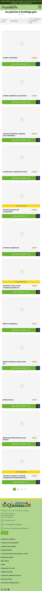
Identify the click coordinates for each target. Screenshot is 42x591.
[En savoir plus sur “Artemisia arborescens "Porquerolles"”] (19, 216)
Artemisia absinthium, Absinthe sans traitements (14, 135)
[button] (19, 64)
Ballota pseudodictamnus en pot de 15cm (14, 439)
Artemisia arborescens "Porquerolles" (11, 211)
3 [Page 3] (21, 489)
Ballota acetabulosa (10, 324)
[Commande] (19, 20)
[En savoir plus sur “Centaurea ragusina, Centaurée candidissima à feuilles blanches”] (19, 482)
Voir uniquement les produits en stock (35, 20)
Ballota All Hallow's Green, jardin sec (14, 363)
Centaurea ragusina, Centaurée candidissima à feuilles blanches (14, 477)
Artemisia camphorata (11, 248)
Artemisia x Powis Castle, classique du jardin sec (12, 287)
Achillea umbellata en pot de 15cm (15, 96)
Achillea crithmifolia (10, 58)
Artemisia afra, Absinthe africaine (15, 172)
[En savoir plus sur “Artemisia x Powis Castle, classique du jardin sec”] (19, 292)
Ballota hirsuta (8, 400)
